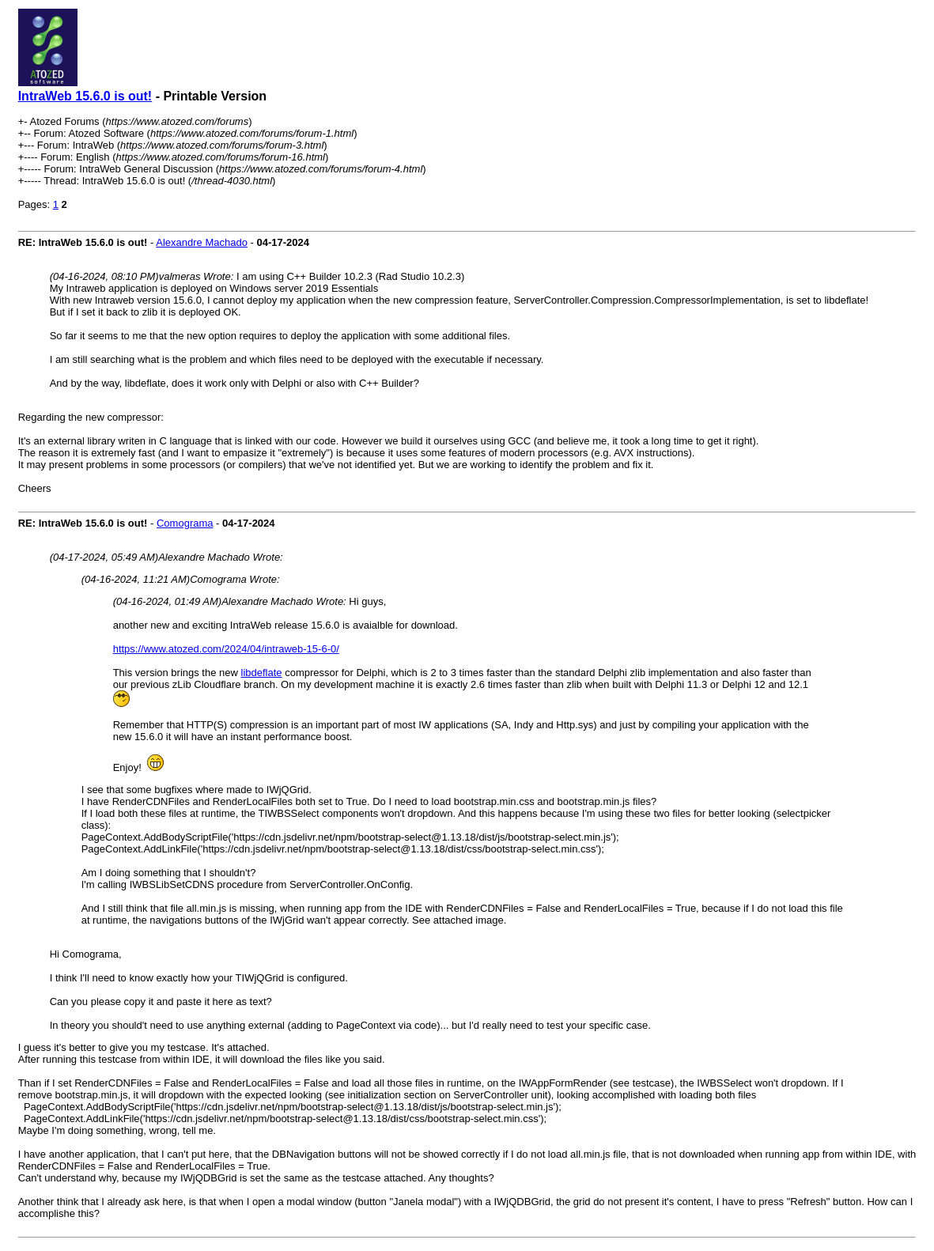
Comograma (185, 523)
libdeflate (261, 672)
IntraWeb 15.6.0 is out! (85, 96)
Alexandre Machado (202, 242)
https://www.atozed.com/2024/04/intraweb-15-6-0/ (226, 649)
